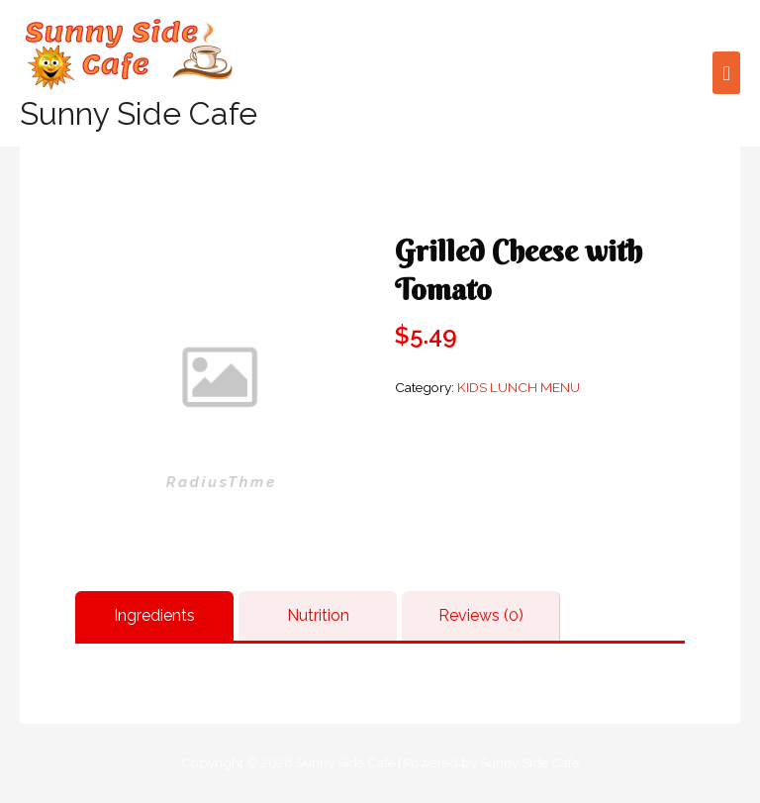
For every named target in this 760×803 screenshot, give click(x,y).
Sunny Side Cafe (138, 113)
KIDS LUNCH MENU (518, 387)
